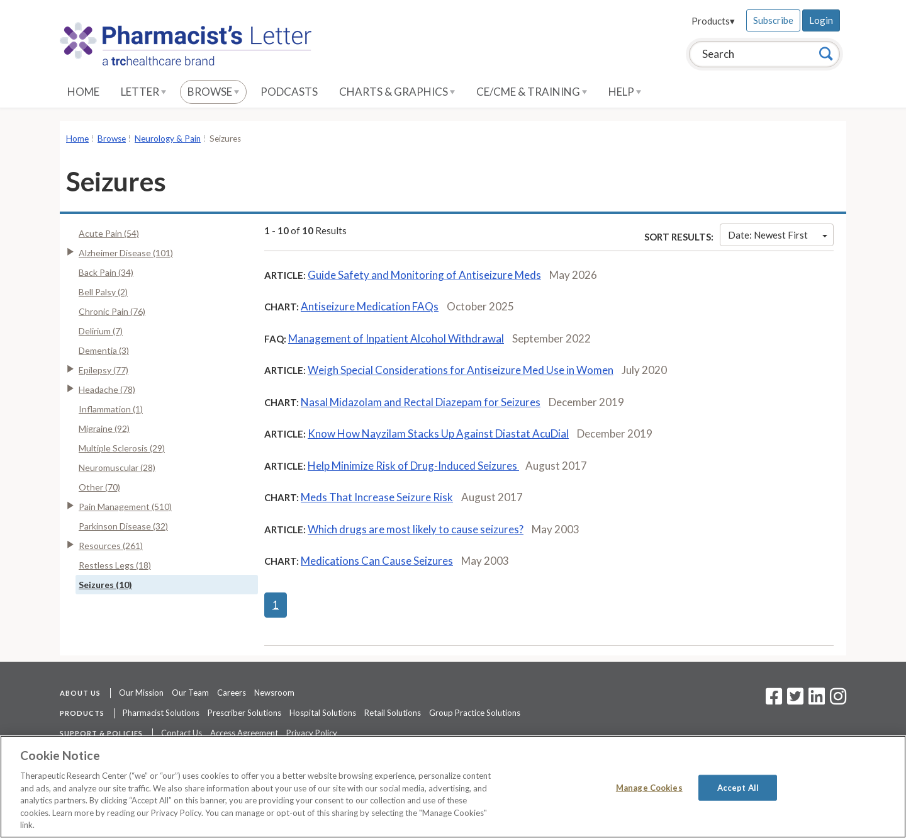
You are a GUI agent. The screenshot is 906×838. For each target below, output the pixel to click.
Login (821, 20)
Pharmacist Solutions (161, 713)
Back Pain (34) (106, 272)
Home (83, 91)
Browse (213, 91)
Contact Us (181, 733)
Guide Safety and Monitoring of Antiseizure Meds (424, 274)
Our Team (190, 693)
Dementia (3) (104, 350)
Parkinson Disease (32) (123, 526)
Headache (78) (107, 389)
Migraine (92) (104, 428)
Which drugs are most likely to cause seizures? (415, 529)
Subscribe (773, 20)
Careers (231, 693)
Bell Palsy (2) (103, 291)
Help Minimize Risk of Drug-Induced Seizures (413, 465)
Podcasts (289, 91)
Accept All (738, 787)
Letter (143, 91)
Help (624, 91)
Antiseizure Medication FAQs (370, 306)
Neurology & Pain (168, 138)
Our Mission (141, 693)
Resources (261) (111, 545)
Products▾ (713, 20)
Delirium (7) (101, 331)
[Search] (826, 53)
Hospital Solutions (322, 713)
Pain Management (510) (125, 506)
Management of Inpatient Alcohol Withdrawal (396, 338)
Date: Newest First (777, 235)
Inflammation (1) (111, 409)
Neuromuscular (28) (117, 467)
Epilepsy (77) (103, 370)
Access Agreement (244, 733)
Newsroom (274, 693)
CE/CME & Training (531, 91)
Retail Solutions (392, 713)
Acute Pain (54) (109, 233)
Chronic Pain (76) (112, 311)
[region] (453, 786)
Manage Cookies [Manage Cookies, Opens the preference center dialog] (649, 787)
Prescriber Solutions (244, 713)
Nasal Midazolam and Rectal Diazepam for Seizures (420, 402)
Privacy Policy (311, 733)
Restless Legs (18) (115, 565)
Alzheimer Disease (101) (126, 252)
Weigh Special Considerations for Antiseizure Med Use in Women (460, 370)
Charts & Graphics (397, 91)
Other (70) (99, 487)
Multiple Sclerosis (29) (122, 448)
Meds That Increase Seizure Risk (377, 497)
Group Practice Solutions (474, 713)
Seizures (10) (105, 584)
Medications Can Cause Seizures (377, 560)
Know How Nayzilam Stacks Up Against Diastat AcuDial (438, 433)
